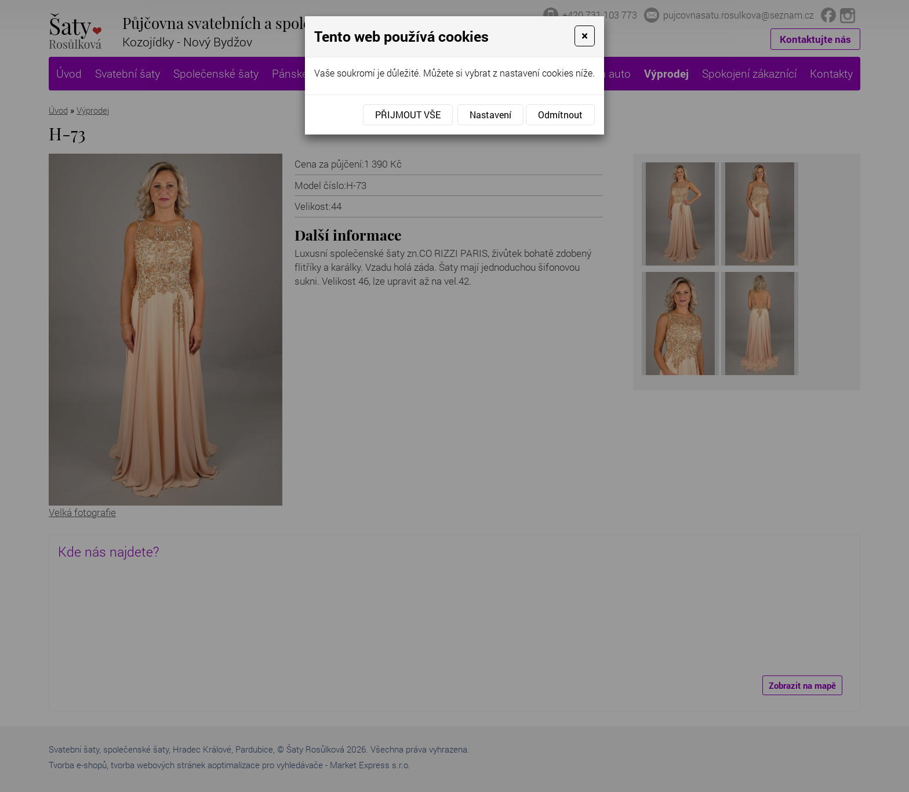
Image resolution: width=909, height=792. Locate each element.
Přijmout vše (408, 114)
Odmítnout (560, 114)
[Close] (585, 36)
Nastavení (490, 114)
